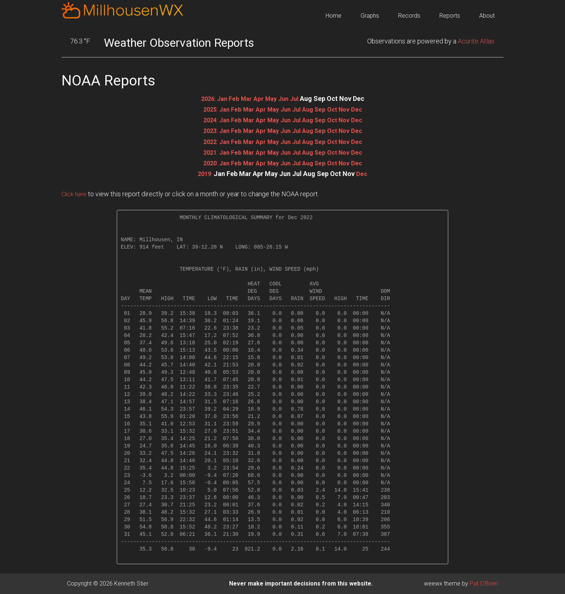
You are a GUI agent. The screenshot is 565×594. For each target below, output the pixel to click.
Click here (76, 194)
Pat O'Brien (484, 583)
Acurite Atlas (476, 41)
